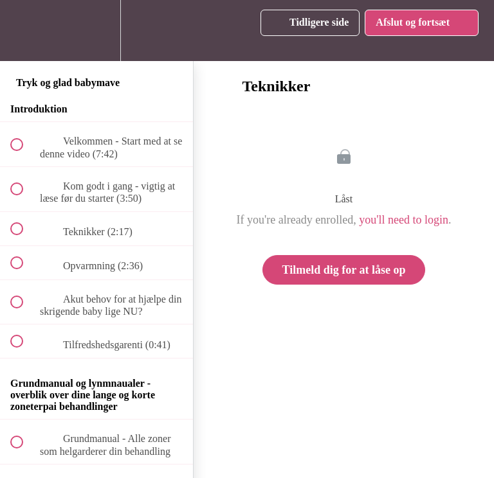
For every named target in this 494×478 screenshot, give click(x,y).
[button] (24, 30)
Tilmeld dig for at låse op (344, 269)
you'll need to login (403, 219)
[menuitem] (96, 30)
